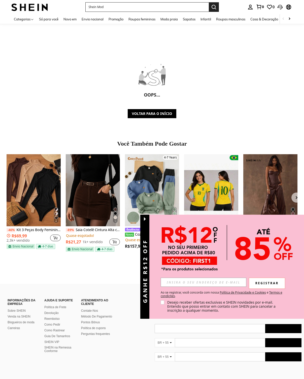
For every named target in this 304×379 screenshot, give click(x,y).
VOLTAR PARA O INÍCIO (152, 113)
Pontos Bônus (90, 322)
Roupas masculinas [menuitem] (230, 19)
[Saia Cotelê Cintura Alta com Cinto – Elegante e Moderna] (93, 190)
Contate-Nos (89, 310)
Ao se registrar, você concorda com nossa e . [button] (221, 294)
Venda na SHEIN (19, 316)
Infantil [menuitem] (205, 19)
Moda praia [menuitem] (169, 19)
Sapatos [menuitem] (189, 19)
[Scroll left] (283, 19)
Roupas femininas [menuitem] (141, 19)
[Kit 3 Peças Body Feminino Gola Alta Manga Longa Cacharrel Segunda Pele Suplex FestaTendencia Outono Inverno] (34, 190)
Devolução (51, 313)
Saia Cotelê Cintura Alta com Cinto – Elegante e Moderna (93, 230)
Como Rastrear (54, 330)
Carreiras (14, 328)
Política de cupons (93, 328)
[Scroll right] (289, 19)
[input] (203, 282)
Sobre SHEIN (17, 310)
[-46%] (11, 230)
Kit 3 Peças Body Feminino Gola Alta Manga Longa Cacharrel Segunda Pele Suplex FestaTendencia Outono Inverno (34, 230)
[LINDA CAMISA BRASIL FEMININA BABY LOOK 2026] (211, 190)
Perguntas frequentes (95, 334)
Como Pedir (52, 324)
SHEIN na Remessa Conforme (57, 349)
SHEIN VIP (51, 342)
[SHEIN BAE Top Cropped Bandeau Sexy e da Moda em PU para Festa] (270, 190)
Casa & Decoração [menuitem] (264, 19)
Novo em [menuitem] (70, 19)
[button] (280, 7)
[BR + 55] (165, 342)
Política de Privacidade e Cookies (243, 292)
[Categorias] (24, 19)
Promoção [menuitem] (116, 19)
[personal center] (250, 7)
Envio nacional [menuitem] (93, 19)
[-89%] (70, 230)
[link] (260, 7)
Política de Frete (55, 307)
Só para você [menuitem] (48, 19)
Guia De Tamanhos (57, 336)
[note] (21, 246)
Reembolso (52, 319)
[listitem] (34, 202)
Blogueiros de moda (21, 322)
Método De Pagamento (96, 316)
